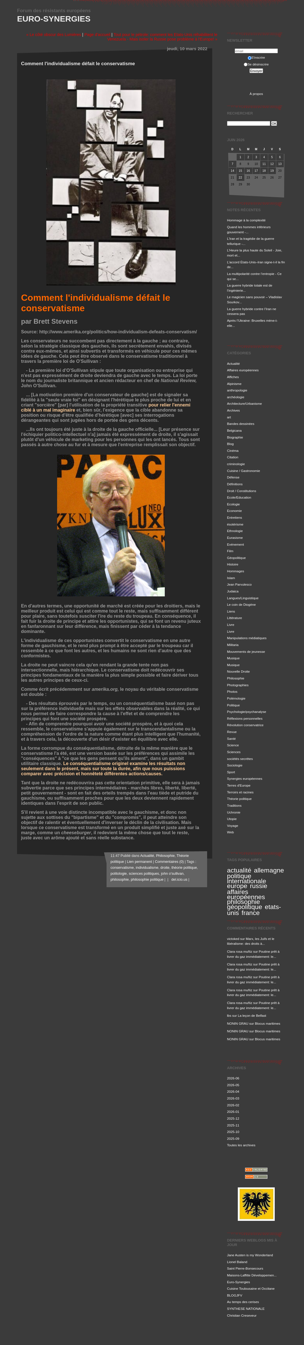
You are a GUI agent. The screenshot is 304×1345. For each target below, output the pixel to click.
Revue (232, 732)
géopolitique (244, 906)
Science (233, 745)
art (229, 417)
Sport (231, 772)
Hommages (235, 571)
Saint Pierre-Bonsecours (245, 1268)
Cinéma (233, 450)
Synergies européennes (244, 778)
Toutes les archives (241, 1145)
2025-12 (233, 1118)
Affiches (233, 377)
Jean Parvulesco (239, 584)
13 (280, 164)
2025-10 (233, 1132)
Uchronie (233, 812)
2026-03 (233, 1098)
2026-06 (233, 1078)
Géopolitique (236, 558)
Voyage (232, 825)
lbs (229, 1015)
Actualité (233, 363)
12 (272, 164)
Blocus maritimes (267, 1023)
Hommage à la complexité (246, 220)
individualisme (147, 868)
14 (232, 170)
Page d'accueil (97, 34)
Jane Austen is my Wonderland (250, 1255)
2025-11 (233, 1125)
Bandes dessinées (240, 423)
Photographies (238, 685)
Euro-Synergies (54, 18)
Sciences (234, 752)
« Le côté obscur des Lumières (53, 34)
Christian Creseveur (242, 1315)
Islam (231, 578)
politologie (119, 874)
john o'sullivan (172, 874)
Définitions (235, 484)
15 (240, 170)
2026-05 (233, 1085)
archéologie (235, 397)
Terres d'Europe (239, 785)
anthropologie (237, 390)
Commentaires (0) (169, 862)
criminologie (236, 464)
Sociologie (234, 765)
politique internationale (246, 878)
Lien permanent (139, 862)
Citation (232, 457)
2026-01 (233, 1111)
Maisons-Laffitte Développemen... (252, 1275)
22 (240, 177)
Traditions (234, 805)
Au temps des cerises (243, 1302)
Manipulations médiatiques (246, 638)
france (250, 912)
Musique (233, 658)
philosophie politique (147, 880)
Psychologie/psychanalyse (246, 711)
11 (264, 164)
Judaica (233, 591)
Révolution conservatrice (245, 725)
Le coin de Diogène (241, 604)
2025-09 (233, 1138)
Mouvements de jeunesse (246, 651)
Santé (231, 738)
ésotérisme (235, 524)
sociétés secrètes (240, 759)
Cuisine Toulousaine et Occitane (251, 1288)
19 (272, 170)
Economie (234, 510)
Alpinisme (234, 384)
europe (237, 885)
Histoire (232, 564)
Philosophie (235, 678)
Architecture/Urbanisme (244, 403)
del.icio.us (178, 880)
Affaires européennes (243, 370)
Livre (230, 624)
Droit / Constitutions (241, 491)
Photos (232, 691)
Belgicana (234, 430)
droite (165, 868)
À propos (256, 94)
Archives (233, 410)
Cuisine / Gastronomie (243, 471)
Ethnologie (235, 531)
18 (264, 170)
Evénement (235, 544)
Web (230, 832)
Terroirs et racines (240, 792)
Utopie (232, 819)
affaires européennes (246, 894)
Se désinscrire (256, 64)
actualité (239, 870)
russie (258, 885)
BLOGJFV (234, 1295)
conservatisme (122, 868)
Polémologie (236, 698)
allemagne (269, 870)
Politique (233, 705)
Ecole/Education (239, 497)
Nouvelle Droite (238, 671)
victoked (233, 939)
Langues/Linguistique (243, 598)
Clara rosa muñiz (239, 951)
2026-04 (233, 1091)
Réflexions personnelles (245, 718)
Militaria (232, 645)
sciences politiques (144, 874)
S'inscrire (256, 57)
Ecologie (233, 504)
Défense (233, 477)
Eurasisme (235, 537)
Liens (231, 611)
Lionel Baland (237, 1262)
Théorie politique (239, 798)
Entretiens (234, 517)
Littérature (234, 618)
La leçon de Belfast (252, 1015)
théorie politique (184, 868)
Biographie (235, 437)
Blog (230, 444)
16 (248, 170)
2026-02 (233, 1105)
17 (256, 170)
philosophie (243, 901)
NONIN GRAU (237, 1023)
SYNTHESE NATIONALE (246, 1308)
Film (230, 551)
